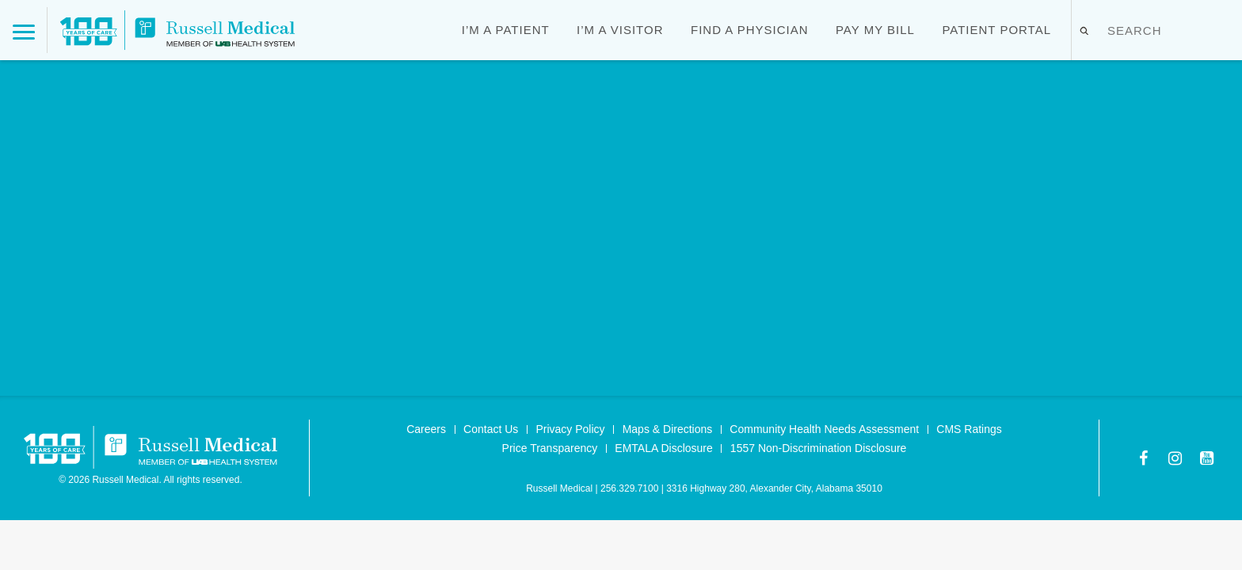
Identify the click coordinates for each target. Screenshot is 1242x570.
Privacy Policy (569, 429)
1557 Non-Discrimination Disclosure (818, 448)
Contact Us (490, 429)
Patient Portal (996, 29)
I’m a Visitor (620, 29)
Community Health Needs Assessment (824, 429)
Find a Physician (750, 29)
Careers (426, 429)
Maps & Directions (668, 429)
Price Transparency (550, 448)
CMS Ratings (968, 429)
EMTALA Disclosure (663, 448)
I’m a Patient (506, 29)
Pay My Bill (875, 29)
